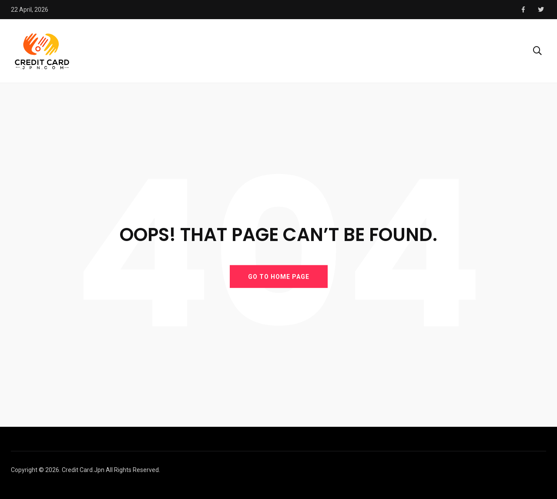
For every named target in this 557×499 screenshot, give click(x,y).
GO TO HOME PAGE (278, 276)
